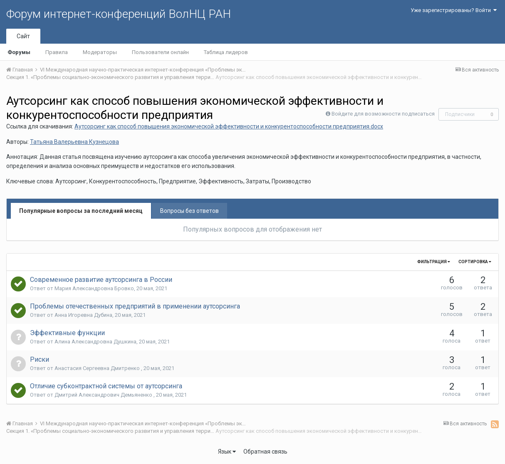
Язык (227, 451)
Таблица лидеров (226, 52)
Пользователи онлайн (160, 52)
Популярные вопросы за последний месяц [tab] (81, 210)
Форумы (18, 52)
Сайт (23, 36)
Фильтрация (433, 261)
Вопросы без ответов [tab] (189, 210)
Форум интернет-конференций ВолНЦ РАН (118, 14)
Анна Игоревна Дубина (83, 315)
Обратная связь (265, 451)
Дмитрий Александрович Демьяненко (103, 395)
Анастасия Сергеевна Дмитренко (97, 368)
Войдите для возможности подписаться (383, 114)
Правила (56, 52)
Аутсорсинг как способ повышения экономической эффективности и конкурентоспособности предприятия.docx (228, 126)
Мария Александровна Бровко (94, 288)
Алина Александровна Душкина (95, 341)
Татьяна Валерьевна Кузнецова (74, 141)
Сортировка (474, 261)
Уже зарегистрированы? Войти (454, 10)
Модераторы (100, 52)
